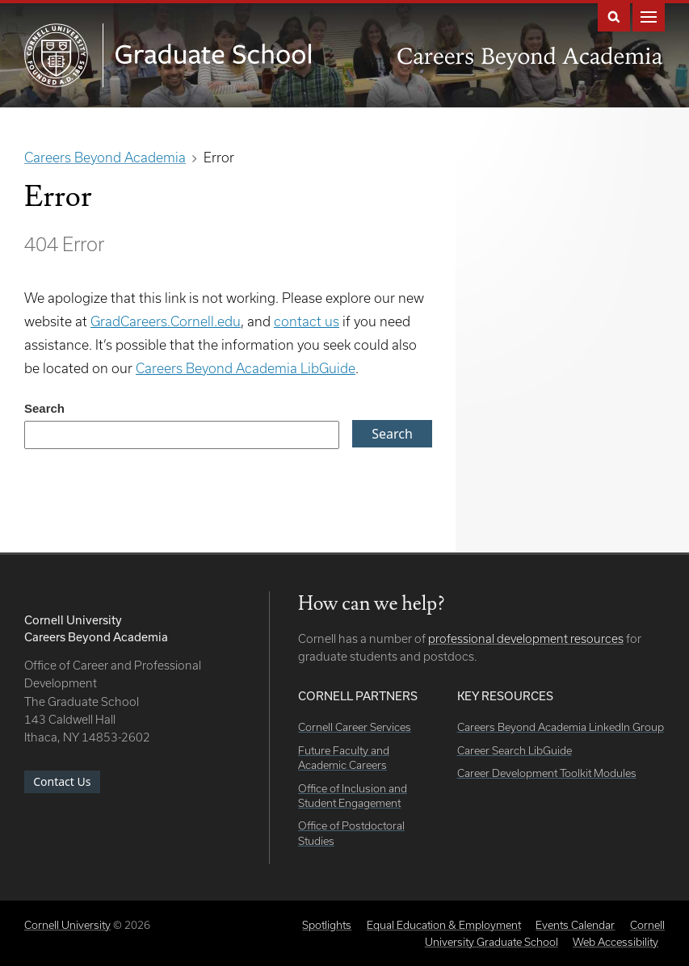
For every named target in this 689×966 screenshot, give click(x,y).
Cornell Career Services (354, 726)
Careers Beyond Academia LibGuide (245, 368)
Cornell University (67, 924)
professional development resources (526, 638)
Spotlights (326, 924)
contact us (306, 321)
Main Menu (648, 16)
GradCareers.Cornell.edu (165, 321)
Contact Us (61, 781)
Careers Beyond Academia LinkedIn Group (560, 726)
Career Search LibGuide (514, 750)
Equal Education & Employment (444, 924)
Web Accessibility (615, 941)
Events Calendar (575, 924)
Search (614, 16)
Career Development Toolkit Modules (546, 772)
